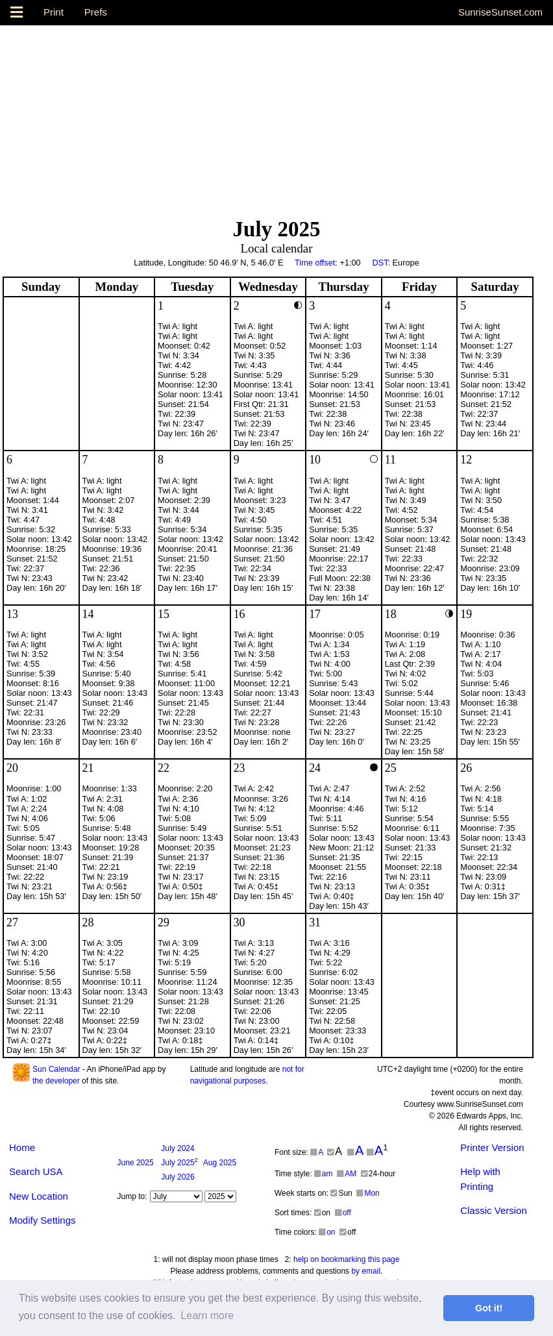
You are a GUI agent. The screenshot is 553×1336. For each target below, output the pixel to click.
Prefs (95, 12)
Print (53, 12)
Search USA (36, 1171)
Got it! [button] (488, 1308)
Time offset (315, 262)
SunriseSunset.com (500, 12)
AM (346, 1173)
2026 (177, 1176)
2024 (177, 1148)
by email (365, 1271)
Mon (367, 1193)
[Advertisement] (276, 116)
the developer (56, 1080)
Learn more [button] (207, 1315)
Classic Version (493, 1210)
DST (379, 262)
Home (22, 1147)
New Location (38, 1196)
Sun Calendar (56, 1069)
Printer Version (492, 1147)
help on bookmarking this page (346, 1259)
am (323, 1173)
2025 (135, 1162)
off (343, 1212)
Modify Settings (42, 1220)
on (327, 1232)
